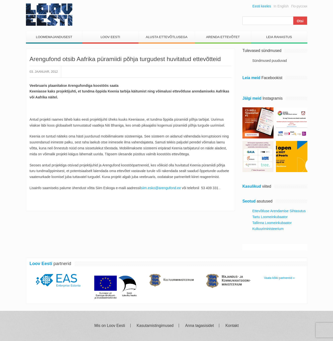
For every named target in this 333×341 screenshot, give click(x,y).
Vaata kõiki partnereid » (279, 278)
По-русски (299, 6)
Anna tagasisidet (199, 326)
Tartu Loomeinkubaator (270, 217)
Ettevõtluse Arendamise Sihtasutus (279, 211)
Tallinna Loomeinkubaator (272, 223)
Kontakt (231, 326)
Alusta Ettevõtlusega (167, 37)
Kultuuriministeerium (268, 229)
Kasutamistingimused (155, 326)
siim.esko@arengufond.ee (161, 188)
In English (281, 6)
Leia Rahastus (279, 37)
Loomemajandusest (54, 37)
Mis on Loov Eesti (109, 326)
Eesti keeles (262, 6)
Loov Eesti (110, 37)
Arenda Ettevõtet (223, 37)
